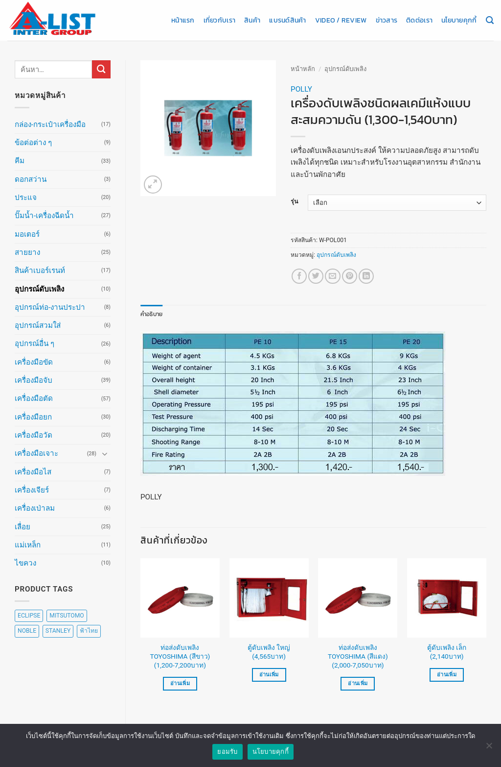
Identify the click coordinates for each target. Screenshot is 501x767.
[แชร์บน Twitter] (315, 276)
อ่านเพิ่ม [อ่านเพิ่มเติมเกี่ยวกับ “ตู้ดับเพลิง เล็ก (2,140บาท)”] (446, 674)
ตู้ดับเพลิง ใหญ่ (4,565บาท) (269, 651)
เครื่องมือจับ (33, 380)
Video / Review (341, 20)
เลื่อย (22, 526)
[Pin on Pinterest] (349, 276)
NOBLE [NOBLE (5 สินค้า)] (27, 630)
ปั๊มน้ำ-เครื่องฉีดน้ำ (44, 215)
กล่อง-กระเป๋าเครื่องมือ (50, 124)
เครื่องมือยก (33, 417)
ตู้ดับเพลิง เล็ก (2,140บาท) (446, 651)
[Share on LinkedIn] (366, 276)
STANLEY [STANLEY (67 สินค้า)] (58, 630)
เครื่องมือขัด (34, 362)
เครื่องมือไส (33, 472)
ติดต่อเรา (419, 20)
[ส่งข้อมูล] (101, 69)
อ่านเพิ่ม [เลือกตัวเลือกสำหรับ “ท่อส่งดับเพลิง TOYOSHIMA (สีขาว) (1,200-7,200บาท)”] (180, 683)
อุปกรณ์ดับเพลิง (39, 289)
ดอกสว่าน (30, 179)
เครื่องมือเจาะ (36, 453)
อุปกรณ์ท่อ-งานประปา (50, 307)
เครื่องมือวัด (33, 435)
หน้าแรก (183, 20)
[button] (153, 184)
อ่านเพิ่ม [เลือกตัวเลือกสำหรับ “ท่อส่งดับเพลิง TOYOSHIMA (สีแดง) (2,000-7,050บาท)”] (357, 683)
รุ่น (294, 201)
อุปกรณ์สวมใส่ (38, 325)
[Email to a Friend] (332, 276)
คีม (19, 160)
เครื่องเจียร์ (32, 490)
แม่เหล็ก (28, 545)
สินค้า (252, 20)
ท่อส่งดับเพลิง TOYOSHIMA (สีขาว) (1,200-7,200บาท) (180, 656)
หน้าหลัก (303, 69)
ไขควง (25, 563)
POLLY (301, 89)
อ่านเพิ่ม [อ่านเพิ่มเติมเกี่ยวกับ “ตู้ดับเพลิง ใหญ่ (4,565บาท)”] (269, 674)
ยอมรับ (227, 756)
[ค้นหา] (490, 20)
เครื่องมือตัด (34, 398)
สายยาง (27, 252)
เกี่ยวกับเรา (219, 20)
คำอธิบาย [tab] (151, 314)
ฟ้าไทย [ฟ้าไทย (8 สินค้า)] (89, 630)
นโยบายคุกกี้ (459, 20)
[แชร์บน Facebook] (299, 276)
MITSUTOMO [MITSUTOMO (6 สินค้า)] (66, 615)
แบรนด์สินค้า (287, 20)
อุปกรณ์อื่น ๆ (34, 343)
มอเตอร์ (27, 234)
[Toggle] (105, 453)
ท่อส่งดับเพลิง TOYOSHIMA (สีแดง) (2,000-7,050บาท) (358, 656)
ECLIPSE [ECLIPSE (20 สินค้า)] (29, 615)
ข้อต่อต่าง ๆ (33, 142)
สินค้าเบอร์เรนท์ (40, 270)
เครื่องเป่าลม (35, 508)
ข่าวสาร (387, 20)
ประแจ (26, 197)
